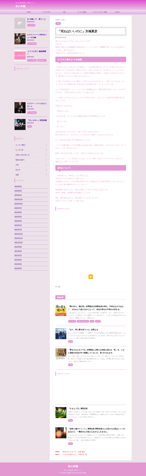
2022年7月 (18, 208)
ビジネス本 (46, 12)
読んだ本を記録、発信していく (73, 470)
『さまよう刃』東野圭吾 (78, 408)
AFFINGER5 (82, 473)
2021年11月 (18, 238)
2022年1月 (18, 229)
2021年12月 (18, 234)
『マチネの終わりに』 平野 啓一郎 (74, 454)
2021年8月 (18, 251)
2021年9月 (18, 247)
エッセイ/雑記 (81, 12)
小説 (64, 12)
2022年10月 (18, 203)
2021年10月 (18, 242)
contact (117, 12)
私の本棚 (20, 6)
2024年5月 (18, 186)
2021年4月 (18, 268)
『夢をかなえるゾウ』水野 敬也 (73, 452)
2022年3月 (18, 221)
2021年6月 (18, 259)
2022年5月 (18, 216)
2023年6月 (18, 191)
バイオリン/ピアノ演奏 (99, 12)
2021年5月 (18, 264)
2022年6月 (18, 212)
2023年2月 (18, 195)
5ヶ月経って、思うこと (36, 19)
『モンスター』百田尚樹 (37, 120)
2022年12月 (18, 199)
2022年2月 (18, 225)
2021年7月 (18, 255)
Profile (29, 12)
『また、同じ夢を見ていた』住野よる (83, 330)
